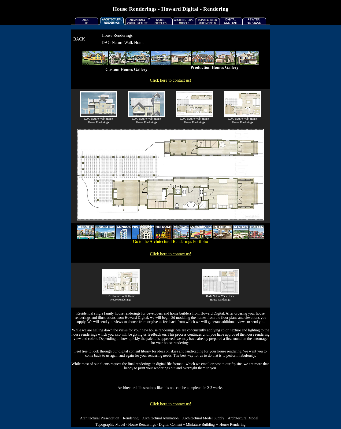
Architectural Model (243, 418)
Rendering (131, 418)
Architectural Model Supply (203, 418)
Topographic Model (110, 424)
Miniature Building (200, 424)
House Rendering (232, 424)
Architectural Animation (160, 418)
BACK (79, 39)
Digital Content (170, 424)
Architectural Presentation (99, 418)
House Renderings (142, 424)
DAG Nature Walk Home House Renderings (98, 120)
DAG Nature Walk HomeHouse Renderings (121, 297)
